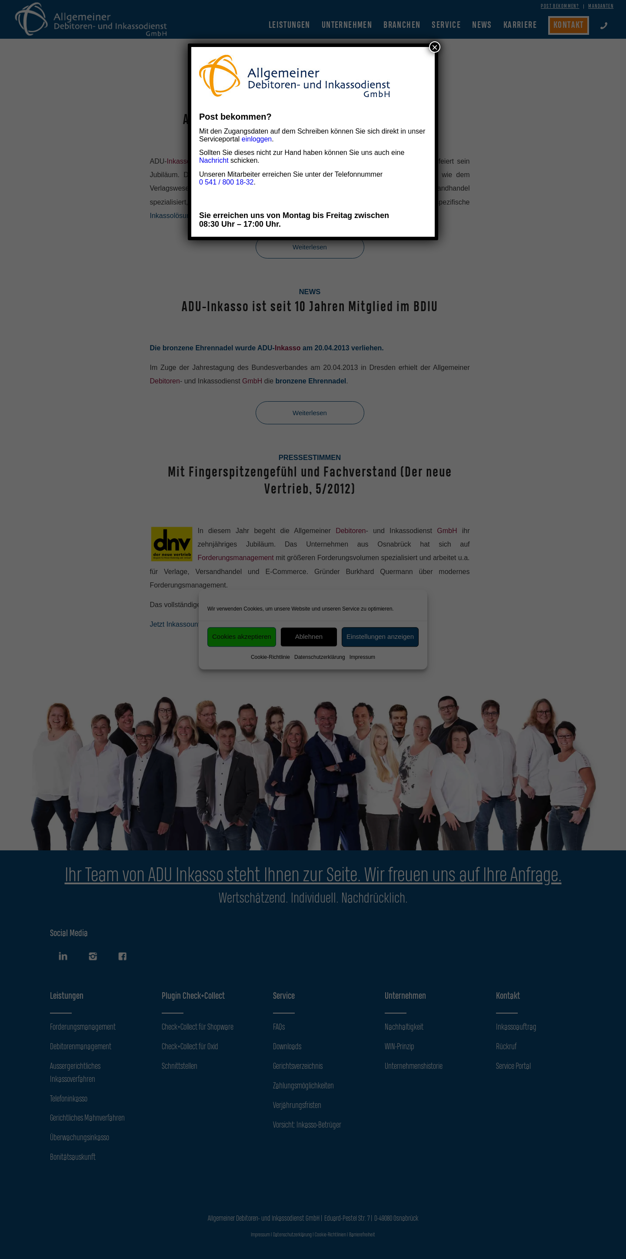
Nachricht (214, 160)
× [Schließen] (435, 47)
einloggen (257, 139)
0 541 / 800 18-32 (226, 182)
